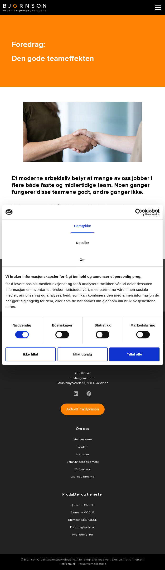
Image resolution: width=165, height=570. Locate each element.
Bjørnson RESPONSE (82, 520)
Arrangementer (82, 534)
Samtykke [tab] (82, 226)
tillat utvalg (82, 354)
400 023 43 (83, 373)
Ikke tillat (30, 354)
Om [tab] (82, 260)
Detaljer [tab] (82, 243)
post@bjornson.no (82, 378)
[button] (157, 7)
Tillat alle (134, 354)
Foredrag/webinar (82, 527)
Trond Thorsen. (133, 559)
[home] (24, 8)
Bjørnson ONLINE (82, 505)
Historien (82, 454)
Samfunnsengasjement (83, 462)
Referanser (82, 469)
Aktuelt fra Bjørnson (82, 409)
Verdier (82, 447)
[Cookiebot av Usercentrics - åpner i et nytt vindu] (139, 212)
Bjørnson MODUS (83, 512)
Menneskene (82, 439)
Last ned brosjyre (83, 476)
